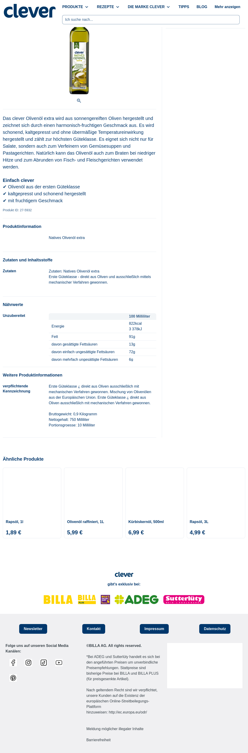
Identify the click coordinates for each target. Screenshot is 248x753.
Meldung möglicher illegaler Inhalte (115, 729)
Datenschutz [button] (215, 629)
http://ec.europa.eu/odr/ (128, 712)
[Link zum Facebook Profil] (14, 662)
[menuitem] (93, 7)
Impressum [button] (154, 629)
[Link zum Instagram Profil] (29, 662)
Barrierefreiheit (98, 740)
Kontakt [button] (94, 629)
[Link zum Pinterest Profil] (14, 678)
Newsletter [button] (33, 629)
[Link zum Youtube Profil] (60, 662)
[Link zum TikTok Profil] (45, 662)
